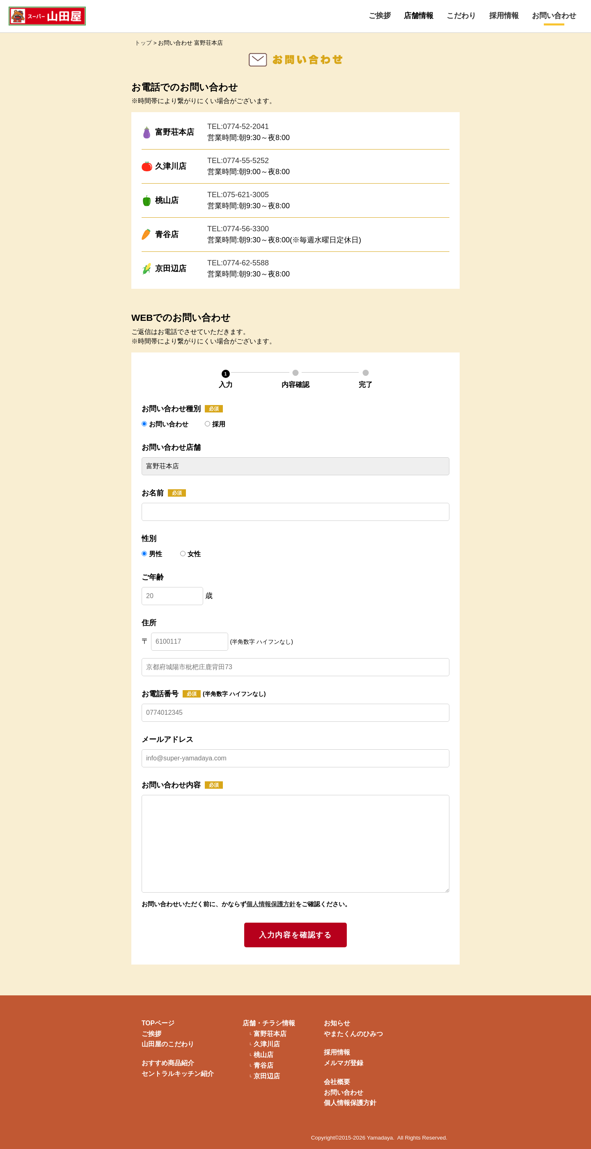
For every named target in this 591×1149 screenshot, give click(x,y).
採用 (215, 424)
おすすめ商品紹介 (168, 1062)
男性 (153, 553)
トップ (143, 43)
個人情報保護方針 (271, 904)
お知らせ (337, 1023)
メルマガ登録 (343, 1062)
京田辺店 (267, 1076)
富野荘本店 (270, 1034)
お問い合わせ (554, 16)
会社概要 (337, 1081)
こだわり (461, 16)
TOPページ (158, 1023)
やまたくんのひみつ (353, 1033)
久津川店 (267, 1044)
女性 (190, 553)
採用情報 (504, 16)
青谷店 (263, 1065)
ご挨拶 (380, 16)
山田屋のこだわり (168, 1044)
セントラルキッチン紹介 (178, 1073)
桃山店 (263, 1055)
